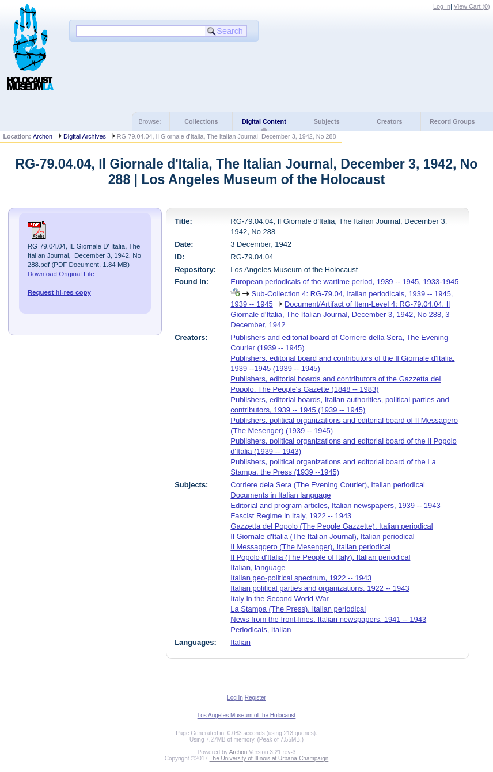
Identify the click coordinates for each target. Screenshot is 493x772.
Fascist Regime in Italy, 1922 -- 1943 (290, 515)
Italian (240, 642)
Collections (201, 121)
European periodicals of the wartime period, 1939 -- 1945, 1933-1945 (344, 281)
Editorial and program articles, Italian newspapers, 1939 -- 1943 (335, 505)
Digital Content (264, 121)
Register (255, 697)
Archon (42, 136)
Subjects (327, 121)
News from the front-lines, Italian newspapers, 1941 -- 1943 (328, 619)
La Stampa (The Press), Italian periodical (298, 609)
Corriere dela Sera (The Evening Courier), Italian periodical (327, 484)
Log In (441, 6)
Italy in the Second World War (279, 598)
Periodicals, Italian (260, 629)
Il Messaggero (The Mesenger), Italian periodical (310, 546)
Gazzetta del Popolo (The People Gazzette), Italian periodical (331, 526)
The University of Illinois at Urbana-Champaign (269, 758)
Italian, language (257, 567)
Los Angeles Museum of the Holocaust (247, 715)
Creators (389, 121)
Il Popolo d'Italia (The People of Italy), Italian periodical (320, 557)
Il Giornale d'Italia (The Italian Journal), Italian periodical (322, 536)
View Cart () (472, 6)
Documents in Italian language (280, 495)
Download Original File (61, 273)
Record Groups (452, 121)
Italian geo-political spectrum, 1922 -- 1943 (300, 578)
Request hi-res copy (59, 292)
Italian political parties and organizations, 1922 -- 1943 (319, 588)
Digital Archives (84, 136)
